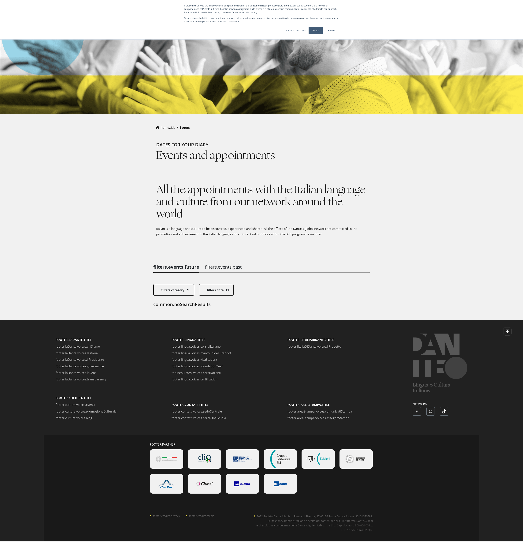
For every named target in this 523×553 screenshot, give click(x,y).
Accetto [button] (315, 30)
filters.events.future (176, 267)
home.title (168, 127)
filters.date (215, 290)
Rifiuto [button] (331, 30)
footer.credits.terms (201, 516)
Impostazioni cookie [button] (296, 30)
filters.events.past (223, 267)
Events (185, 127)
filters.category (172, 290)
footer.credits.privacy (166, 516)
